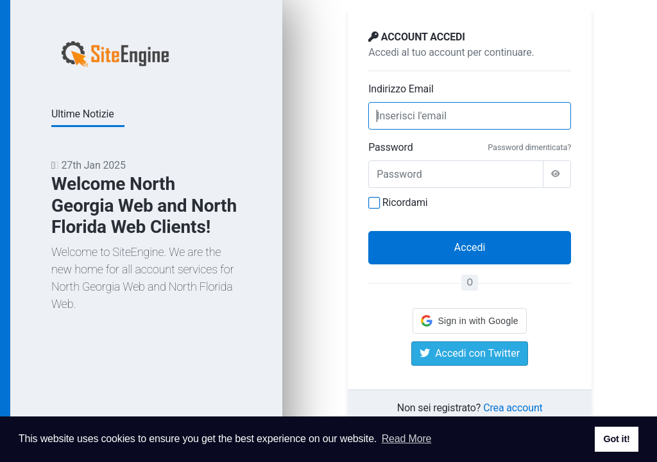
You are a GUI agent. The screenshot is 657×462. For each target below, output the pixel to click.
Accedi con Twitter (470, 353)
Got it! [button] (616, 439)
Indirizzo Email (400, 89)
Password (390, 147)
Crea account (512, 408)
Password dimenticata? (529, 147)
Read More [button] (407, 438)
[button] (469, 321)
